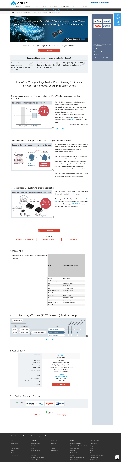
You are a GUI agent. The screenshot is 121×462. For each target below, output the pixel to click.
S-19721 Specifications (100, 35)
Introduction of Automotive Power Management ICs (102, 44)
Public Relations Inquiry (75, 443)
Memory (33, 452)
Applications (28, 6)
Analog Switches (35, 459)
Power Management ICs (36, 443)
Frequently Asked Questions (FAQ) (78, 446)
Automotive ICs (26, 12)
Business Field (93, 452)
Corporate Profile (64, 6)
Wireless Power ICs (35, 450)
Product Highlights (15, 448)
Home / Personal (55, 450)
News (74, 6)
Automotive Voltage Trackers (39, 12)
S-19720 (72, 119)
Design (36, 6)
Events (12, 452)
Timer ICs (33, 446)
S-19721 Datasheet (99, 32)
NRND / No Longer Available (77, 457)
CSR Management (94, 457)
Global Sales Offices (99, 51)
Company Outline (94, 443)
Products (18, 6)
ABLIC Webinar (14, 455)
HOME (12, 12)
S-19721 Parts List (99, 38)
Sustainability (53, 6)
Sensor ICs (33, 448)
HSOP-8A (71, 194)
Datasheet (61, 384)
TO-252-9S (61, 374)
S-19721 (61, 355)
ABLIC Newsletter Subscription (101, 57)
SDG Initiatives (93, 459)
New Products (14, 446)
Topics (12, 450)
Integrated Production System (97, 455)
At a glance (92, 446)
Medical (52, 446)
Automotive (53, 443)
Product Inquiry (98, 54)
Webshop (72, 450)
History (91, 450)
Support (44, 6)
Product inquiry (73, 452)
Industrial (53, 448)
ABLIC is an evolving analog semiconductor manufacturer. (60, 10)
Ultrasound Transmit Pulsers (37, 457)
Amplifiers (33, 455)
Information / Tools (74, 459)
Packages (72, 455)
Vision (91, 448)
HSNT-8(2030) (76, 204)
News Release (14, 443)
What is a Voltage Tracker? (63, 129)
